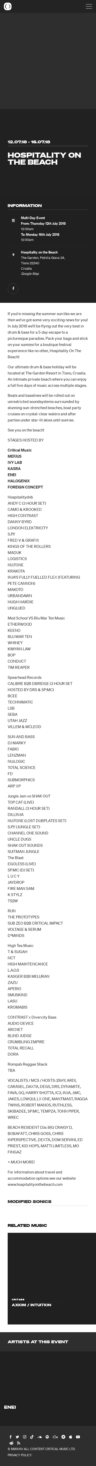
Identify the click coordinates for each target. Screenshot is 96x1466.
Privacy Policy (19, 1455)
